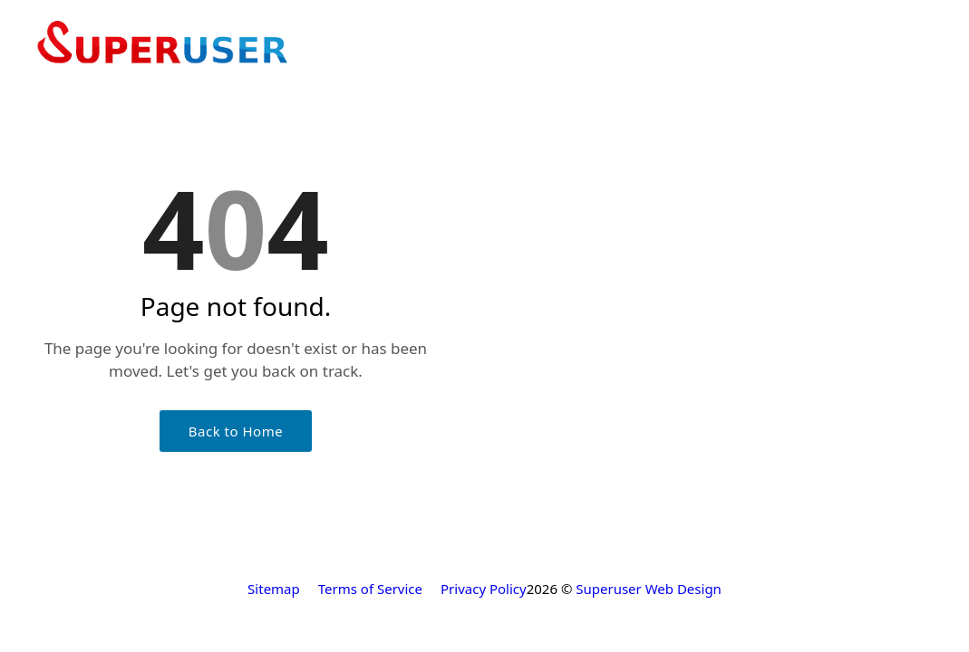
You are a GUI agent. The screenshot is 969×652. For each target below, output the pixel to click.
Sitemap (273, 589)
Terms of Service (370, 589)
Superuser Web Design (649, 589)
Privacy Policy (484, 589)
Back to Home (236, 431)
